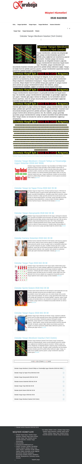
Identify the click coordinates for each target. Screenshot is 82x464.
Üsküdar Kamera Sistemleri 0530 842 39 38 (33, 238)
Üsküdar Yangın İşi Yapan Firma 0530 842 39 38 (35, 188)
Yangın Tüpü (17, 31)
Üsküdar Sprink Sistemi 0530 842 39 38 (31, 288)
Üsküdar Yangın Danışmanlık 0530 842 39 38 (34, 213)
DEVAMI (37, 177)
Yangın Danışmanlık (27, 31)
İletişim (37, 31)
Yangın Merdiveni (43, 24)
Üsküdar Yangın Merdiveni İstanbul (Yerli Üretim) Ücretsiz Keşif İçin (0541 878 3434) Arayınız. (38, 156)
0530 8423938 (59, 18)
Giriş (14, 24)
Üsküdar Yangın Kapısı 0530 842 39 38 (31, 313)
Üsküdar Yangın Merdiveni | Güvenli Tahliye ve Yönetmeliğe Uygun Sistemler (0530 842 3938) (40, 162)
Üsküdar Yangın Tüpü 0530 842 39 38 (30, 263)
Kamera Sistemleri (55, 24)
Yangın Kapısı (32, 24)
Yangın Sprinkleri (22, 24)
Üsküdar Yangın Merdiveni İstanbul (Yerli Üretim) (35, 338)
